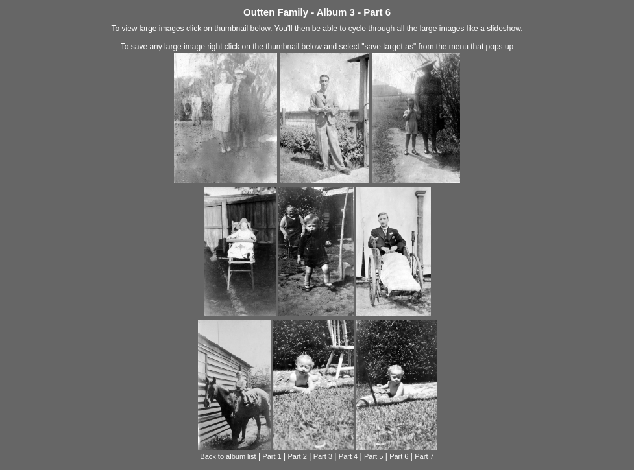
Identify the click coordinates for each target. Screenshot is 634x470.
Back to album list (228, 456)
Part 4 (348, 456)
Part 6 (398, 456)
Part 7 (424, 456)
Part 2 (297, 456)
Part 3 (322, 456)
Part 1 (271, 456)
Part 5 (373, 456)
